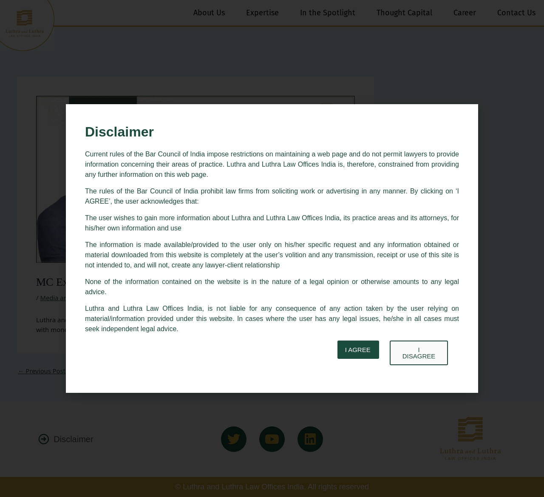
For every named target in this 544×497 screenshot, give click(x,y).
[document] (272, 248)
